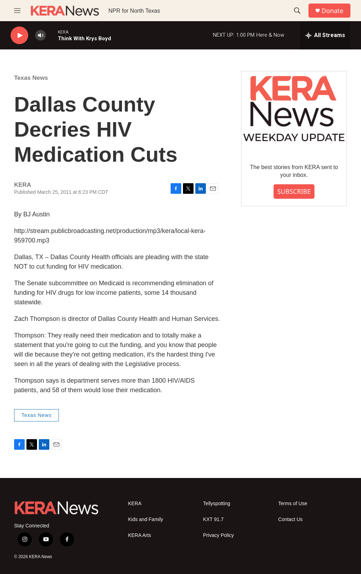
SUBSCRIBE (294, 191)
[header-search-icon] (297, 10)
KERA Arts (139, 535)
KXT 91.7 (213, 519)
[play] (19, 35)
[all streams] (325, 35)
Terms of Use (292, 503)
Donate (332, 10)
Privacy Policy (218, 535)
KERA (134, 503)
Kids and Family (145, 519)
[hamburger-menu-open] (17, 11)
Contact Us (290, 519)
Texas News (31, 77)
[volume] (41, 35)
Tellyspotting (216, 503)
